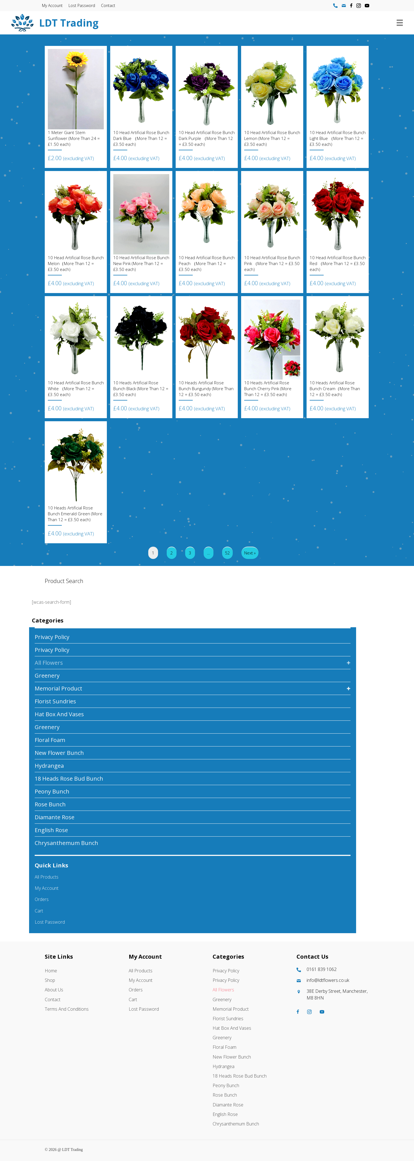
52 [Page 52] (227, 553)
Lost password (82, 5)
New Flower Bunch (59, 753)
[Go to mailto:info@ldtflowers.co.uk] (333, 980)
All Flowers (49, 662)
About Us (54, 990)
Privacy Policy (52, 637)
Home (51, 971)
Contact (108, 5)
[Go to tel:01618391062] (333, 969)
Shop (50, 980)
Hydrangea (49, 765)
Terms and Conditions (67, 1009)
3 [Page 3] (190, 553)
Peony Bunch (52, 791)
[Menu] (399, 23)
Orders (42, 899)
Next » (250, 553)
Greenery (47, 675)
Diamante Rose (54, 817)
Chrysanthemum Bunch (66, 843)
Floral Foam (50, 740)
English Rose (51, 830)
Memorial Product (58, 688)
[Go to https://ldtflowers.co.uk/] (180, 23)
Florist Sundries (55, 701)
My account (52, 5)
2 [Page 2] (171, 553)
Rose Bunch (50, 804)
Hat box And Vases (59, 714)
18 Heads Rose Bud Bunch (69, 778)
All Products (46, 877)
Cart (39, 911)
